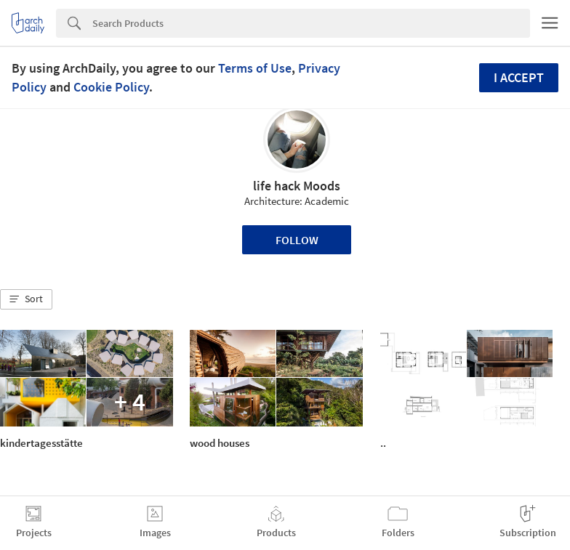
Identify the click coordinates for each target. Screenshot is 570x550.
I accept (519, 77)
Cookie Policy (111, 86)
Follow (297, 239)
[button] (26, 299)
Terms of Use (255, 68)
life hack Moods (296, 185)
